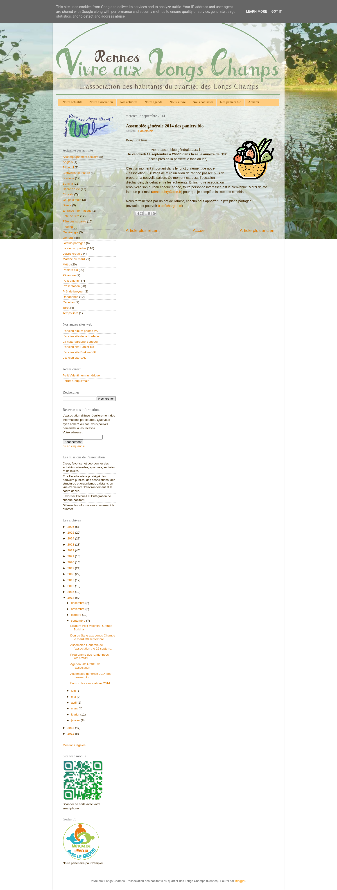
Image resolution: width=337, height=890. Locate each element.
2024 (71, 538)
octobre (76, 614)
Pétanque (69, 275)
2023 (71, 544)
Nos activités (129, 102)
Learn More (256, 11)
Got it (276, 11)
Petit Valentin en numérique (81, 375)
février (75, 714)
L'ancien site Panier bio (78, 347)
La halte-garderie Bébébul (80, 341)
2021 (71, 556)
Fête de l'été (71, 216)
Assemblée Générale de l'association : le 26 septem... (91, 646)
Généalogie (70, 232)
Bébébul (68, 167)
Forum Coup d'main (76, 381)
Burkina (68, 183)
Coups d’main (72, 200)
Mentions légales (74, 745)
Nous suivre (178, 102)
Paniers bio (146, 131)
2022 (71, 550)
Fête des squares (74, 221)
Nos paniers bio (230, 102)
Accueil (199, 230)
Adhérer (253, 102)
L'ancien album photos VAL (81, 331)
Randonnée (71, 297)
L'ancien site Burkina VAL (80, 352)
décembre (78, 603)
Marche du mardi (74, 259)
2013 (71, 727)
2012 (71, 733)
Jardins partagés (74, 243)
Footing (68, 227)
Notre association (101, 102)
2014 (71, 597)
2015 (71, 591)
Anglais (68, 162)
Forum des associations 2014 (90, 683)
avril (74, 702)
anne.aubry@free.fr (166, 192)
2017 (71, 580)
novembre (78, 609)
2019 (71, 568)
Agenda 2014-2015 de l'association (85, 665)
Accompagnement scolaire (81, 157)
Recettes (69, 302)
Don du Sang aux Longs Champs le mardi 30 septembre (92, 637)
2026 (71, 526)
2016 (71, 586)
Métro (67, 264)
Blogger (240, 881)
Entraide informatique (77, 210)
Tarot (66, 307)
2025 (71, 532)
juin (74, 690)
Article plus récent (143, 230)
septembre (78, 620)
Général (68, 237)
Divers (67, 205)
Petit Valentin (72, 280)
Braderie (68, 178)
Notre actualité (72, 102)
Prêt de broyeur (73, 291)
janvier (76, 720)
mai (74, 696)
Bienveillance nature (76, 172)
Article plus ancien (257, 230)
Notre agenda (153, 102)
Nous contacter (203, 102)
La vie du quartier (74, 248)
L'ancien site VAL (74, 357)
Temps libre (70, 313)
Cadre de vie (71, 189)
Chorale (68, 194)
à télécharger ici (170, 206)
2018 (71, 574)
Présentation (71, 286)
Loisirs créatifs (72, 253)
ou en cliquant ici (74, 446)
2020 (71, 562)
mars (75, 708)
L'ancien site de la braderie (81, 336)
